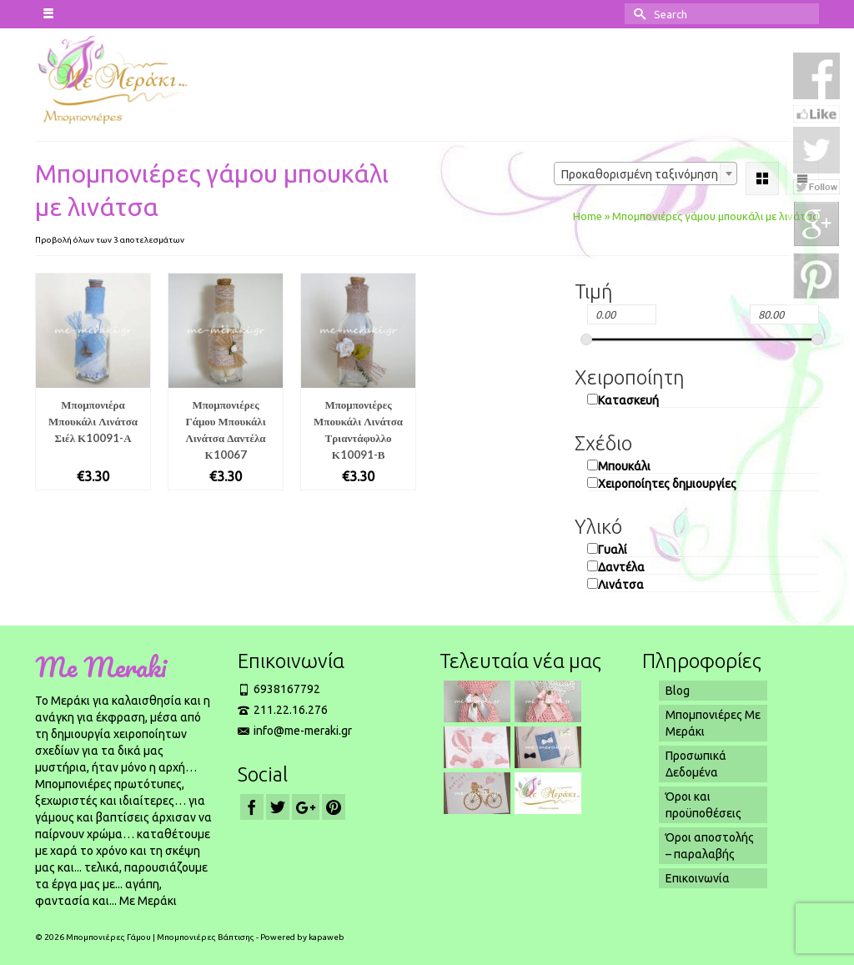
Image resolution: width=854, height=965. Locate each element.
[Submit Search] (637, 13)
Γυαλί (612, 549)
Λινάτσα (621, 584)
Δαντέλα (621, 567)
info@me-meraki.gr (295, 730)
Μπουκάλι (624, 466)
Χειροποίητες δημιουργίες (667, 483)
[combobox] (645, 173)
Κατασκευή (628, 400)
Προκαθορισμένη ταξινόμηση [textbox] (639, 174)
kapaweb (326, 937)
